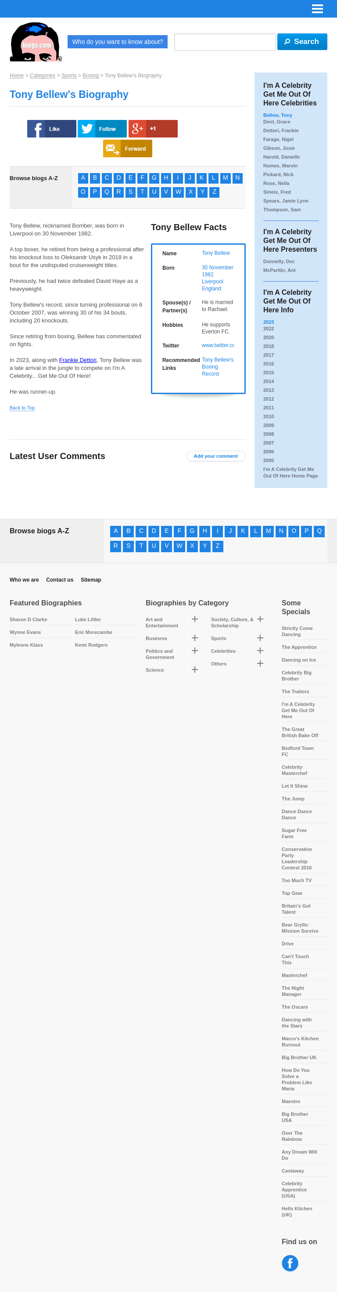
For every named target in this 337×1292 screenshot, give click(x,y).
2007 (268, 442)
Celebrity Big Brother (297, 675)
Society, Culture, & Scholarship (232, 622)
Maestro (291, 1101)
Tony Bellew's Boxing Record (217, 367)
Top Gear (292, 893)
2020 (268, 337)
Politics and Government (160, 654)
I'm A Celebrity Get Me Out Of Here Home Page (290, 472)
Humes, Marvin (280, 165)
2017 (268, 355)
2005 (268, 460)
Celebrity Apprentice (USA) (294, 1189)
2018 (268, 346)
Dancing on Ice (299, 659)
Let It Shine (295, 786)
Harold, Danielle (281, 156)
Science (155, 670)
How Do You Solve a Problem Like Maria (297, 1079)
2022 (268, 328)
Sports (69, 75)
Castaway (293, 1170)
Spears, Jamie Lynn (285, 200)
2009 (268, 425)
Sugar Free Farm (294, 833)
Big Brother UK (299, 1057)
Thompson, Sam (282, 209)
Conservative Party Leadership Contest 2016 (297, 858)
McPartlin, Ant (279, 270)
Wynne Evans (25, 632)
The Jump (293, 798)
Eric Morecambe (93, 632)
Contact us (59, 580)
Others (218, 663)
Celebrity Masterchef (294, 770)
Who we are (24, 580)
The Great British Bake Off (300, 732)
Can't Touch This (295, 959)
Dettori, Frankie (281, 130)
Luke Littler (88, 619)
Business (156, 638)
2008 (268, 434)
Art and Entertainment (162, 622)
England (211, 289)
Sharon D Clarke (28, 619)
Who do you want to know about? (117, 41)
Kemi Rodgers (91, 645)
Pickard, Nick (278, 174)
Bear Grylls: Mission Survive (300, 928)
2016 (268, 363)
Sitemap (91, 580)
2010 (268, 416)
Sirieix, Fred (277, 192)
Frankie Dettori (78, 360)
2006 (268, 451)
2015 (268, 372)
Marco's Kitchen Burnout (300, 1041)
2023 (268, 322)
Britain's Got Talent (296, 909)
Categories (42, 75)
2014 (268, 381)
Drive (288, 943)
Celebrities (223, 651)
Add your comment (216, 456)
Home (17, 75)
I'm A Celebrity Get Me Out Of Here (298, 710)
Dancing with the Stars (297, 1022)
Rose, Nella (276, 183)
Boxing (90, 75)
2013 (268, 390)
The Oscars (295, 1007)
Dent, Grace (276, 121)
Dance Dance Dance (297, 814)
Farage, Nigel (278, 139)
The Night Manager (293, 991)
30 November (217, 267)
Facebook (290, 1263)
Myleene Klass (26, 645)
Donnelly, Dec (279, 261)
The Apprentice (299, 647)
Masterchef (294, 975)
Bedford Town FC (298, 751)
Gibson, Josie (279, 148)
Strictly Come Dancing (297, 631)
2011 (268, 407)
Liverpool (212, 282)
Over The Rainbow (292, 1136)
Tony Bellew (216, 253)
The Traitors (295, 691)
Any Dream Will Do (299, 1155)
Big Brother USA (295, 1117)
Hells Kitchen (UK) (297, 1211)
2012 (268, 399)
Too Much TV (297, 880)
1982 (208, 274)
